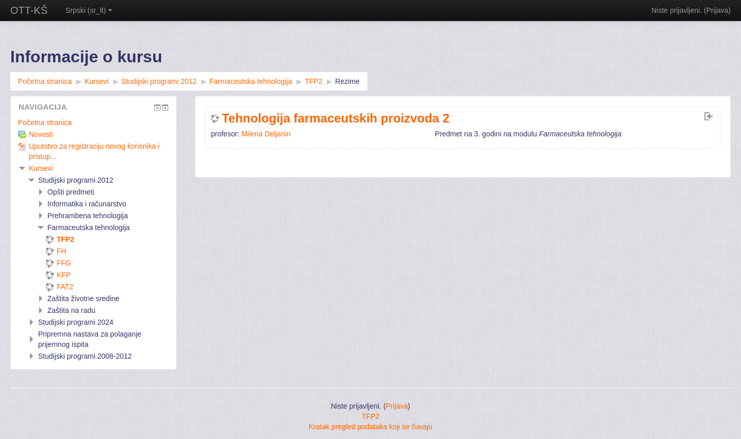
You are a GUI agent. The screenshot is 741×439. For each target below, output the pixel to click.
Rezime (347, 81)
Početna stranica (45, 122)
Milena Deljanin (266, 134)
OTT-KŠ (28, 10)
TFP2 (370, 416)
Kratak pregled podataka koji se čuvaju (370, 427)
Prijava (718, 10)
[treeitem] (93, 122)
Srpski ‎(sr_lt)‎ (88, 10)
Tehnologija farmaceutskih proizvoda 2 (335, 118)
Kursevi (41, 168)
